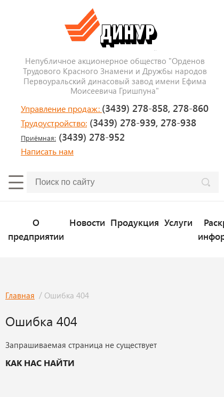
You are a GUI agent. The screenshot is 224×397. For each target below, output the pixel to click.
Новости (87, 222)
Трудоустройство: (54, 122)
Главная (20, 295)
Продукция (134, 222)
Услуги (178, 222)
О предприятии (36, 228)
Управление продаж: (61, 108)
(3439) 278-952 (73, 137)
